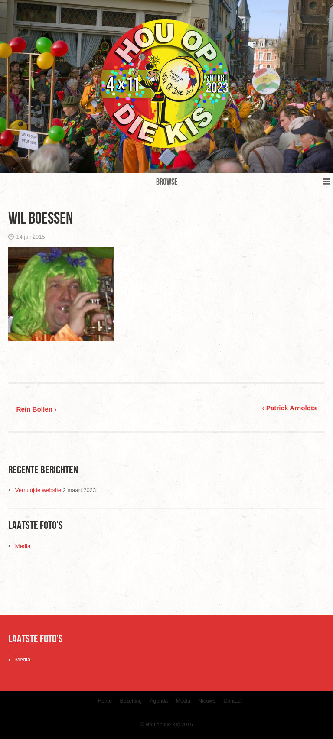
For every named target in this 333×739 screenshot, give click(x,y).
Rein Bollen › (36, 409)
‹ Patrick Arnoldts (289, 408)
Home (105, 701)
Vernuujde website (38, 490)
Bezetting (131, 701)
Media (22, 546)
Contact (233, 701)
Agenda (159, 701)
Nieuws (206, 701)
